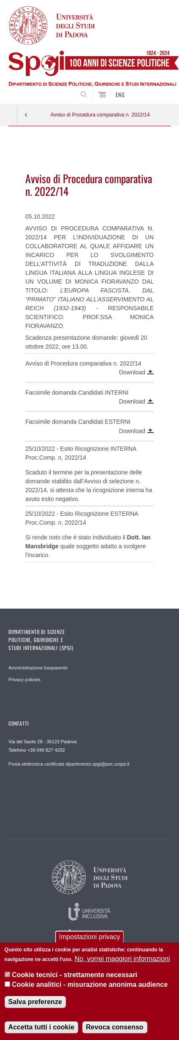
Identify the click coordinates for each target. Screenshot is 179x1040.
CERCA (157, 88)
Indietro (26, 115)
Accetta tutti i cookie (41, 1027)
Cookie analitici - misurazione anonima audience (90, 984)
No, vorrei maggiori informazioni (122, 958)
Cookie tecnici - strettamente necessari (74, 974)
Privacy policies (24, 679)
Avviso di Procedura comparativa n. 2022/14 (99, 115)
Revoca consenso (115, 1027)
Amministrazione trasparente (38, 667)
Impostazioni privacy (89, 936)
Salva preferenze (35, 1001)
